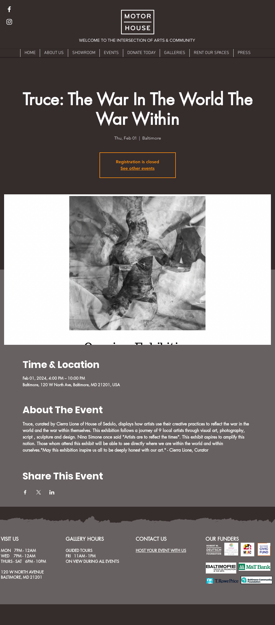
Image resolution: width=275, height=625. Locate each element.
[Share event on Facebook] (25, 492)
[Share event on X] (38, 492)
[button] (137, 40)
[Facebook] (9, 9)
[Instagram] (9, 22)
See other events (137, 168)
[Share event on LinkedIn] (52, 492)
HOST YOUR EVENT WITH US (161, 550)
